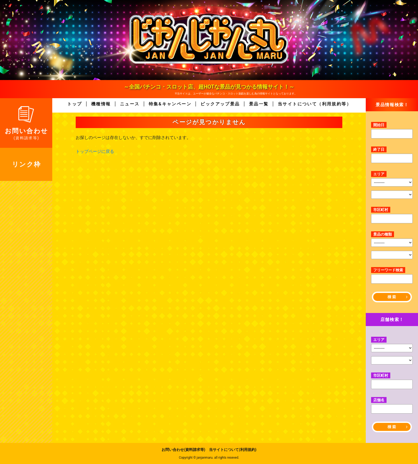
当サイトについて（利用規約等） (314, 103)
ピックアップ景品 (220, 103)
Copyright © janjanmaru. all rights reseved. (209, 457)
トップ (74, 103)
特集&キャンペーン (170, 103)
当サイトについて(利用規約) (232, 449)
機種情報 (101, 103)
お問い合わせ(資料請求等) (183, 449)
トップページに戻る (95, 151)
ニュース (130, 103)
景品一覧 (259, 103)
